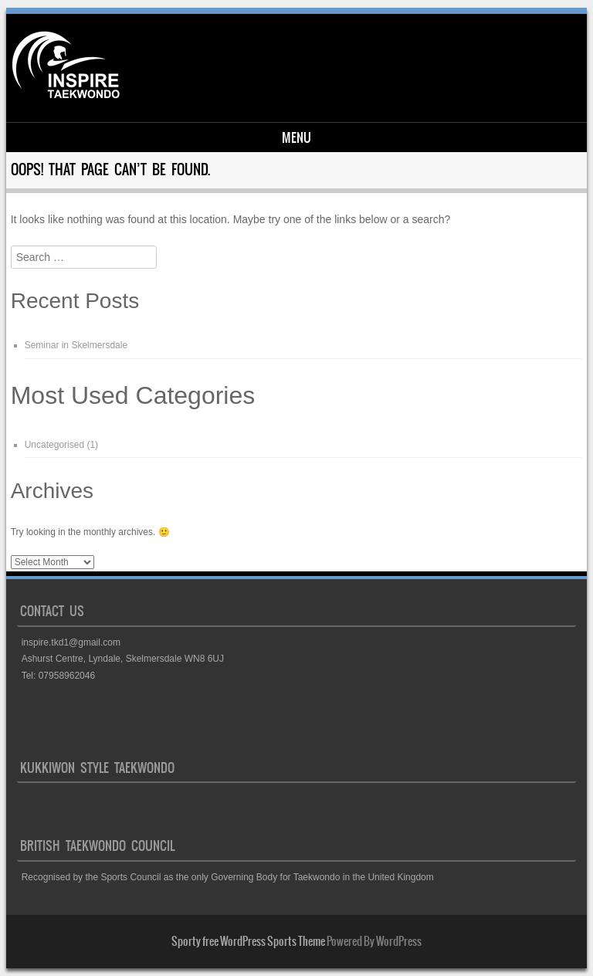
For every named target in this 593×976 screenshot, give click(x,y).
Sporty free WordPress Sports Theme (248, 941)
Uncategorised (54, 444)
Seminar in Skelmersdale (76, 345)
